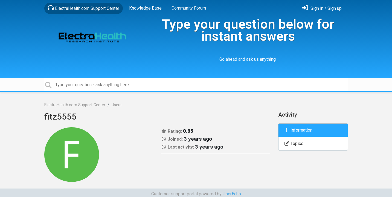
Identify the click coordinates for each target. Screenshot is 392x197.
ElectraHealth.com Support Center (83, 8)
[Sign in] (322, 8)
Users (116, 105)
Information (298, 130)
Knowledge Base (145, 8)
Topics (293, 143)
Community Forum (189, 8)
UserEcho (232, 193)
